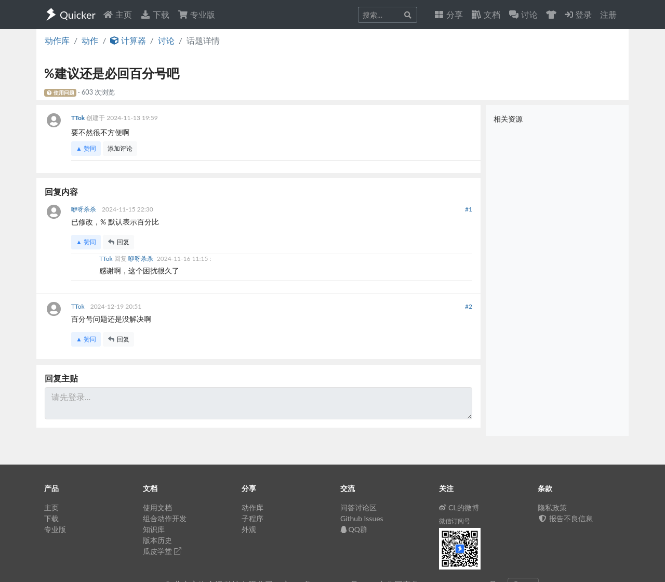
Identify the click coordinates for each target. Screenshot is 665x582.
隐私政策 (552, 507)
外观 (249, 529)
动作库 (57, 40)
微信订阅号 (454, 521)
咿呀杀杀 (84, 209)
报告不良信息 (565, 518)
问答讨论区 (358, 507)
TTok (78, 118)
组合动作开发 (165, 518)
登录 (578, 14)
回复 (118, 242)
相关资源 (508, 118)
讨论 (166, 40)
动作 (90, 40)
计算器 (127, 40)
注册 (608, 14)
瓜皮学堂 (162, 551)
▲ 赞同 (86, 148)
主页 (117, 14)
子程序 (252, 518)
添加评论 (120, 148)
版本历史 (157, 540)
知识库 (154, 529)
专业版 (196, 14)
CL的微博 (459, 507)
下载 (154, 14)
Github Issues (361, 518)
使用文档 (157, 507)
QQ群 (353, 529)
